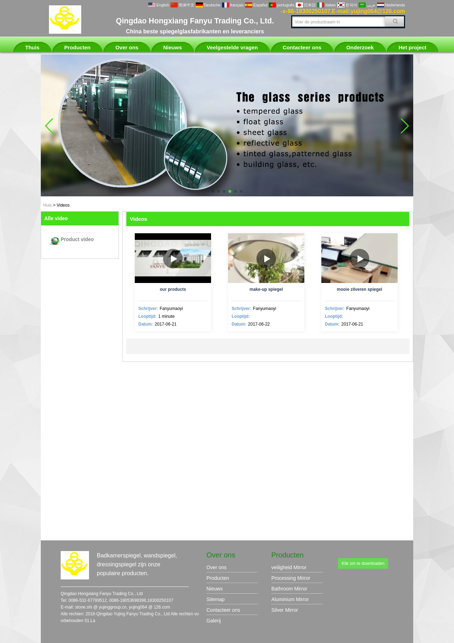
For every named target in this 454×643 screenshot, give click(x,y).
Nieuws (172, 47)
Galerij (213, 620)
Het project (412, 47)
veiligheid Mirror (288, 567)
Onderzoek (360, 47)
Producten (77, 47)
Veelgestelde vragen (232, 47)
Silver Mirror (284, 610)
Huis (47, 205)
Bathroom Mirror (289, 589)
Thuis (32, 47)
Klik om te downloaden (363, 563)
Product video (77, 239)
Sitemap (215, 599)
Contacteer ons (302, 47)
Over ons (126, 47)
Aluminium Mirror (290, 599)
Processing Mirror (290, 578)
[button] (212, 191)
